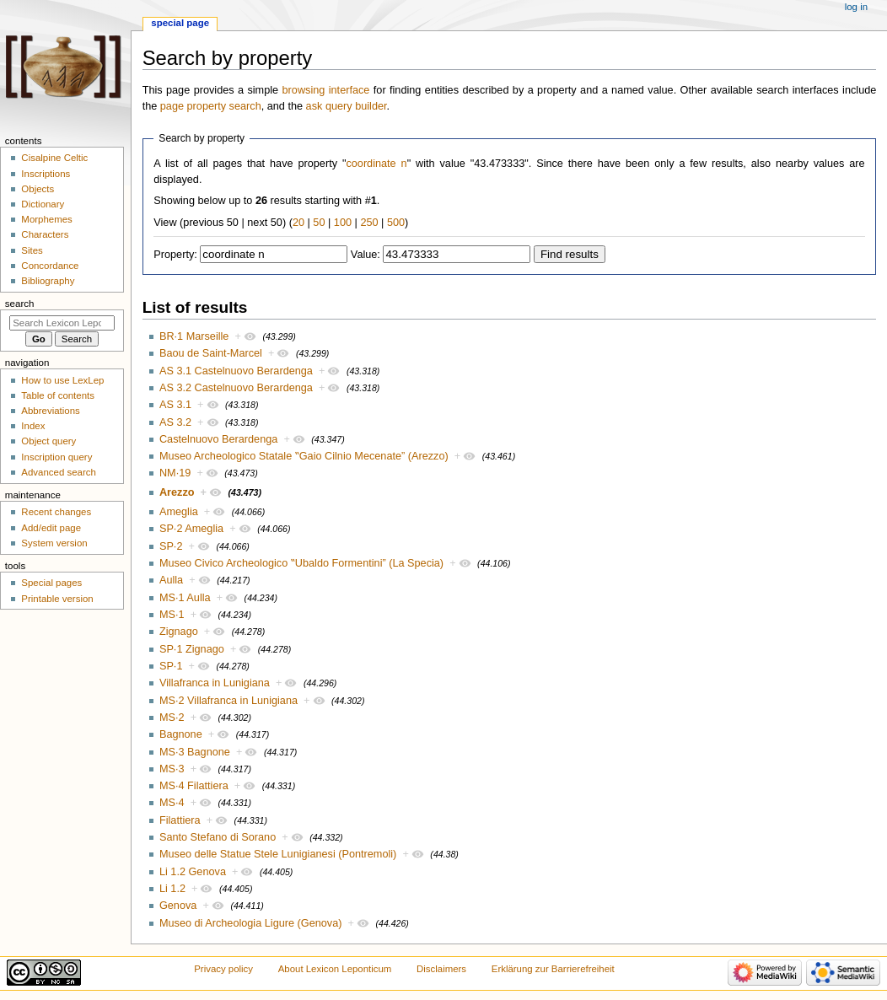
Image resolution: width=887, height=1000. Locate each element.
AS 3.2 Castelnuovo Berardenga (236, 388)
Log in (856, 7)
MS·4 (172, 803)
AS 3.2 (175, 422)
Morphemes (46, 219)
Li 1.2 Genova (192, 872)
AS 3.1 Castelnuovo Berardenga (236, 371)
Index (33, 426)
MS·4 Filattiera (193, 786)
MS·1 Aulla (185, 598)
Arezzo (177, 492)
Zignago (178, 631)
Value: (365, 255)
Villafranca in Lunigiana (214, 683)
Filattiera (180, 820)
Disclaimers (441, 969)
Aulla (171, 580)
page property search (210, 106)
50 (319, 222)
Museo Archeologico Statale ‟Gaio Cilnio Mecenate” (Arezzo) (304, 456)
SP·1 (171, 666)
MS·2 (172, 717)
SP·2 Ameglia (191, 529)
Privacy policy (223, 969)
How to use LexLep (62, 380)
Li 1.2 (172, 889)
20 (298, 222)
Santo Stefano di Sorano (217, 837)
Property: (174, 255)
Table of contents (57, 395)
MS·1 (172, 615)
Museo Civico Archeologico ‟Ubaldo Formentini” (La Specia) (301, 563)
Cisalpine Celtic (54, 158)
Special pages (51, 583)
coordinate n (376, 163)
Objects (37, 189)
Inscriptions (45, 174)
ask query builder (346, 106)
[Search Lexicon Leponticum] (62, 323)
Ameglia (178, 512)
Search (20, 303)
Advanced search (58, 472)
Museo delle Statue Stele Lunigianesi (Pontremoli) (277, 854)
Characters (44, 234)
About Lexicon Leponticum (335, 969)
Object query (48, 441)
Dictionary (42, 204)
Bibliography (47, 281)
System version (54, 543)
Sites (31, 250)
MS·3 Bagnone (194, 752)
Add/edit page (51, 528)
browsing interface (326, 90)
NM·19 (175, 473)
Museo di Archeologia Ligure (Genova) (250, 923)
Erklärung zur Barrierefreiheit (553, 969)
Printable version (57, 599)
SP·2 (171, 546)
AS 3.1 (175, 405)
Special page (180, 23)
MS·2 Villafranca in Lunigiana (228, 701)
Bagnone (180, 734)
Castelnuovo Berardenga (218, 439)
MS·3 (172, 769)
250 (369, 222)
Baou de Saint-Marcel (210, 353)
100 (343, 222)
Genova (177, 905)
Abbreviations (50, 411)
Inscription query (56, 457)
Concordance (49, 266)
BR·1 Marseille (194, 336)
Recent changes (56, 512)
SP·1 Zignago (191, 649)
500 (396, 222)
